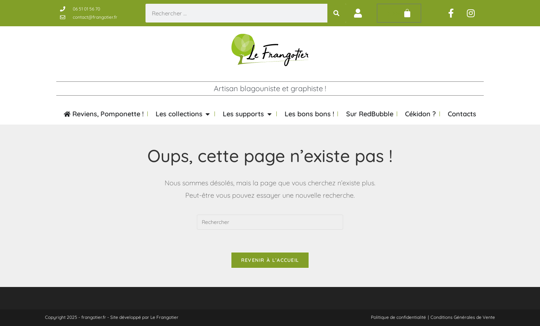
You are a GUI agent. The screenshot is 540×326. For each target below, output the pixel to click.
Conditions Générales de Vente (462, 317)
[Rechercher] (336, 13)
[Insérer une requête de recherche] (270, 222)
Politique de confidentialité (398, 317)
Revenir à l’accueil (270, 260)
